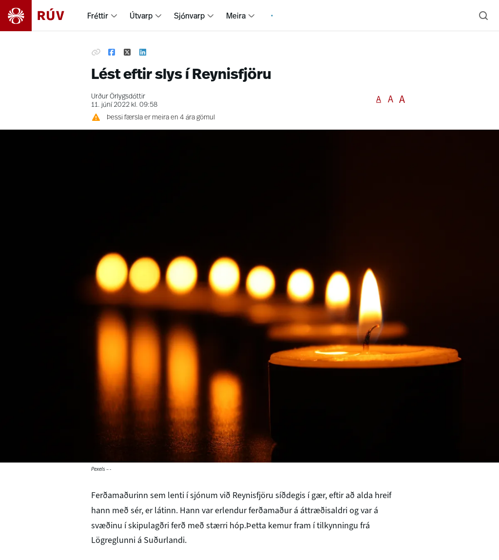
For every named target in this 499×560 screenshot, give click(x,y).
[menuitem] (114, 15)
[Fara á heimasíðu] (40, 15)
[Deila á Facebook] (111, 52)
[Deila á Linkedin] (143, 52)
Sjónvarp (189, 15)
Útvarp (141, 15)
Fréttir (97, 15)
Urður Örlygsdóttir (118, 96)
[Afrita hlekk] (96, 52)
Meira (236, 15)
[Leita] (483, 15)
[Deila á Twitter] (127, 52)
